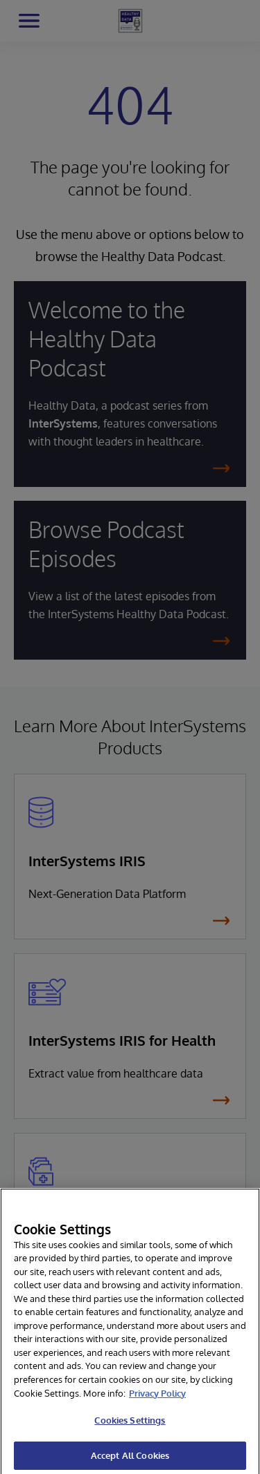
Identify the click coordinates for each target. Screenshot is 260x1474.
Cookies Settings (129, 1429)
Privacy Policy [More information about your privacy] (157, 1402)
